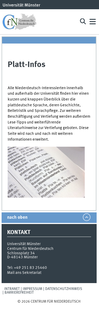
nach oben (17, 217)
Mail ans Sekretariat (24, 273)
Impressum (32, 289)
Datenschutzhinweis (63, 289)
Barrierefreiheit (19, 292)
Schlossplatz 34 (21, 253)
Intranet (12, 289)
